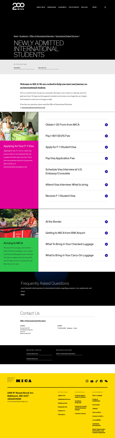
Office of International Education (65, 354)
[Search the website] (105, 7)
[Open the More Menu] (94, 7)
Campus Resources (32, 354)
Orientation (17, 68)
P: (62, 328)
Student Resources (32, 359)
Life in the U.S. (42, 68)
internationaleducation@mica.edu (33, 107)
